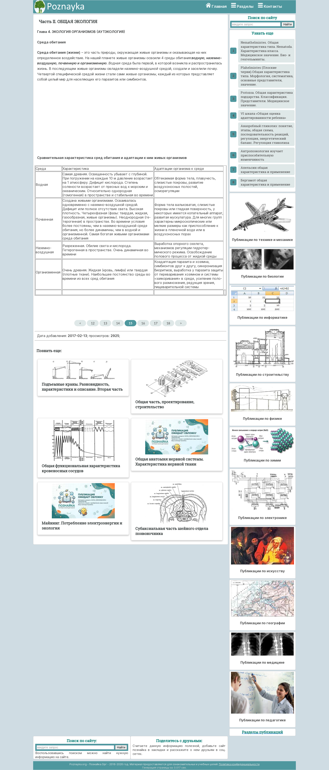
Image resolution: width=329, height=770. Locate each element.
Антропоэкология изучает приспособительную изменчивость (262, 155)
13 (105, 323)
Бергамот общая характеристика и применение (265, 182)
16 (143, 323)
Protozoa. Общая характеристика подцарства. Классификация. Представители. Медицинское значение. (267, 98)
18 (168, 323)
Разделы (245, 6)
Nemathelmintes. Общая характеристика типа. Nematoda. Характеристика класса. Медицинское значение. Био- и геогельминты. (266, 50)
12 (92, 323)
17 (155, 323)
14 (118, 323)
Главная (219, 6)
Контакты (273, 6)
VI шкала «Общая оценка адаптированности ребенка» (263, 115)
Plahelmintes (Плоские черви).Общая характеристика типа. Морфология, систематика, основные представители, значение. (267, 75)
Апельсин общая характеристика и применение (265, 169)
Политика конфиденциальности (239, 764)
